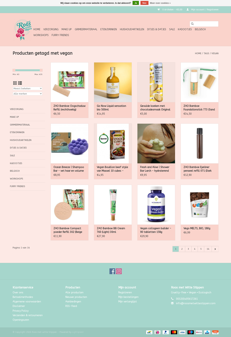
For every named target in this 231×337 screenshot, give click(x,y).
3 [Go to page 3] (188, 249)
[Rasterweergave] (15, 83)
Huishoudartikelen (132, 29)
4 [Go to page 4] (194, 249)
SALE (172, 29)
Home (36, 29)
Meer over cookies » (160, 3)
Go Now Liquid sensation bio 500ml (111, 107)
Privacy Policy (21, 310)
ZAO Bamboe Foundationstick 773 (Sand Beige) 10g (199, 108)
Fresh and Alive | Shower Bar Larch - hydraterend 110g (154, 169)
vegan (215, 53)
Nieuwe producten (76, 297)
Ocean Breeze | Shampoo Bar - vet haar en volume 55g (68, 169)
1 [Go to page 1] (175, 249)
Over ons (18, 292)
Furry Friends (60, 35)
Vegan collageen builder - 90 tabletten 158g (155, 230)
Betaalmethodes (23, 297)
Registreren (125, 292)
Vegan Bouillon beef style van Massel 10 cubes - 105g (112, 169)
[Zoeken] (204, 24)
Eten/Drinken (108, 29)
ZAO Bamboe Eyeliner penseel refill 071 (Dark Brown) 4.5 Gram (197, 169)
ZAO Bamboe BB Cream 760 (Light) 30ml (111, 230)
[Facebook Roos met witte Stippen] (112, 271)
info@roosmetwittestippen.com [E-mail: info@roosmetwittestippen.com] (195, 303)
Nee (144, 3)
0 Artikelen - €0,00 (170, 9)
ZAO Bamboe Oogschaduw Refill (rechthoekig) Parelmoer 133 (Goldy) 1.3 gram (69, 108)
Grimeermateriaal (86, 29)
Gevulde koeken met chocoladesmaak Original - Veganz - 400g (155, 108)
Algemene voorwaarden (27, 301)
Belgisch (200, 29)
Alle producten (74, 292)
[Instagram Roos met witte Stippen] (119, 271)
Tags (206, 53)
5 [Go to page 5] (201, 249)
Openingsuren (21, 319)
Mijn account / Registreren (203, 9)
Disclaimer (19, 306)
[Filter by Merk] (27, 93)
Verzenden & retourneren (28, 315)
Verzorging (51, 29)
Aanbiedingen (73, 301)
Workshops (41, 35)
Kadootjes (185, 29)
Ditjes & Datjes (156, 29)
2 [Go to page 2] (182, 249)
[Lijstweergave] (20, 83)
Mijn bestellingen (128, 297)
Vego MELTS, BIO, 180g (196, 228)
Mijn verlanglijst (127, 301)
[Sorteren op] (27, 88)
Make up (67, 29)
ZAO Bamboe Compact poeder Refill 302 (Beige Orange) (67, 230)
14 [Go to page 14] (208, 249)
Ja (136, 3)
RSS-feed (71, 306)
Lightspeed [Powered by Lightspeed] (77, 332)
